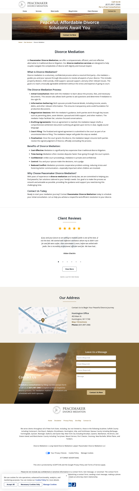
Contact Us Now (69, 35)
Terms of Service (94, 465)
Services (38, 11)
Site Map (78, 421)
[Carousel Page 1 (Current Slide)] (58, 262)
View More (69, 269)
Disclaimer (57, 421)
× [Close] (66, 476)
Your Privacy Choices (56, 453)
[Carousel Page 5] (76, 262)
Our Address (69, 297)
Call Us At (116, 2)
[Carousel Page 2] (63, 262)
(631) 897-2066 (113, 4)
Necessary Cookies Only (30, 484)
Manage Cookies (87, 453)
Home (25, 11)
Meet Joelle (55, 11)
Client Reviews (93, 11)
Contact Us (112, 11)
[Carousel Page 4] (72, 262)
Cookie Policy (74, 453)
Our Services (28, 42)
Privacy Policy (68, 421)
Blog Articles (73, 11)
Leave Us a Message (96, 352)
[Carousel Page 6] (80, 262)
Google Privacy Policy (76, 465)
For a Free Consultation (109, 7)
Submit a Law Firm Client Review (69, 277)
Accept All (11, 484)
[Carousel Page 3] (67, 262)
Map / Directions (79, 322)
